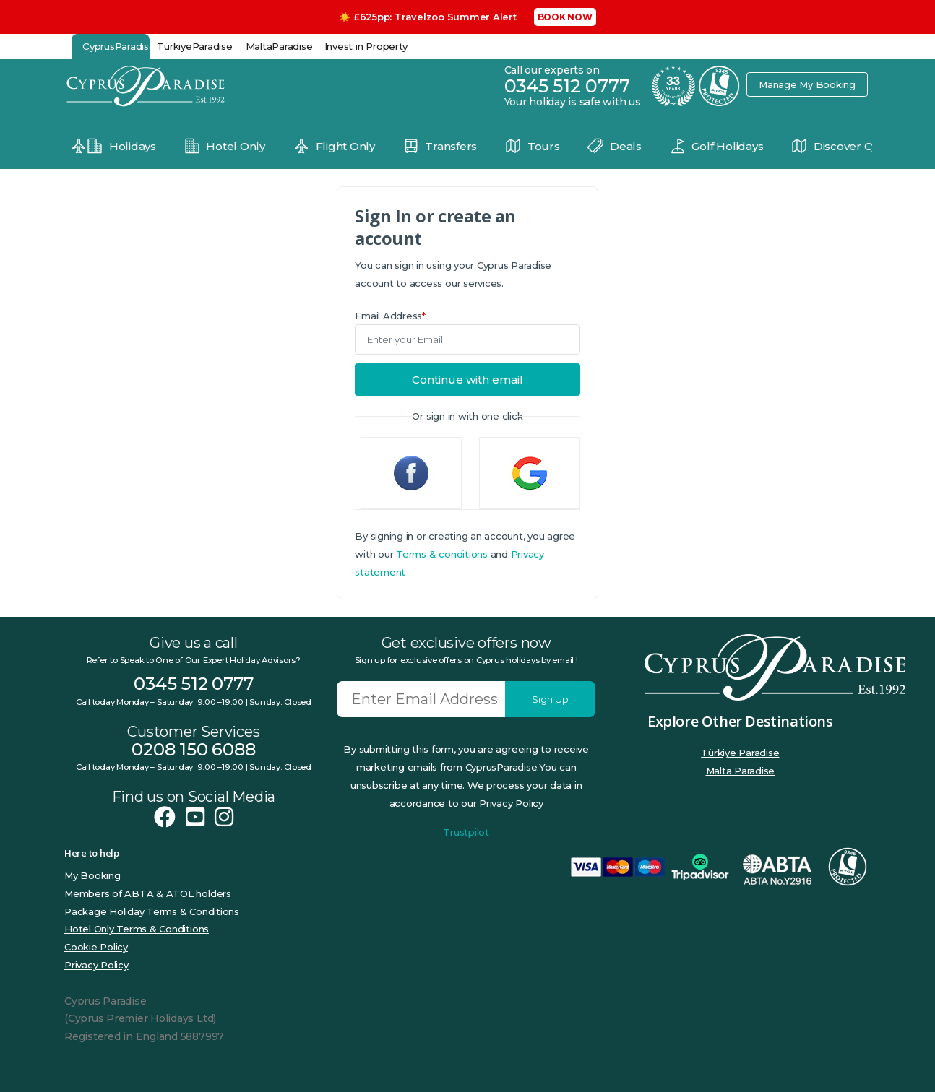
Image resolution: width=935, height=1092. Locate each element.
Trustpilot (466, 832)
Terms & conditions (442, 554)
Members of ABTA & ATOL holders (147, 893)
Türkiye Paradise (740, 752)
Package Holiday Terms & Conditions (151, 911)
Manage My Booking (807, 84)
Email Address (390, 315)
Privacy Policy (96, 965)
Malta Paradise (740, 770)
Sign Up (550, 699)
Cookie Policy (96, 947)
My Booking (92, 875)
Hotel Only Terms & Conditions (136, 929)
